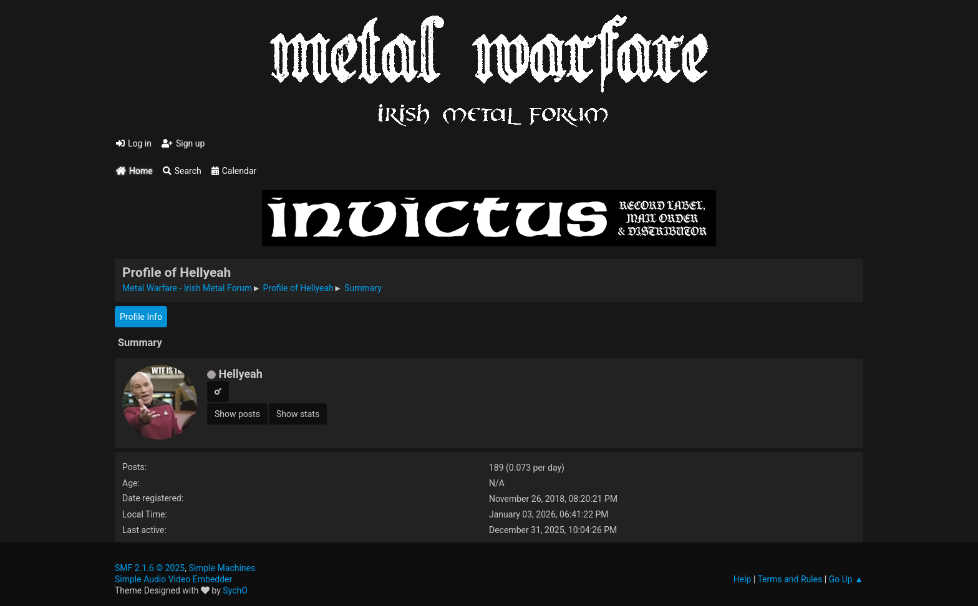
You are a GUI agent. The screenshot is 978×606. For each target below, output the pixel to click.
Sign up (183, 143)
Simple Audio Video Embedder (173, 579)
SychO (235, 590)
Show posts (237, 414)
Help (743, 579)
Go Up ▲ (846, 579)
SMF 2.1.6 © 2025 (150, 568)
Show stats (297, 414)
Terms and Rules (789, 579)
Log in (134, 143)
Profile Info (141, 317)
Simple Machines (221, 568)
